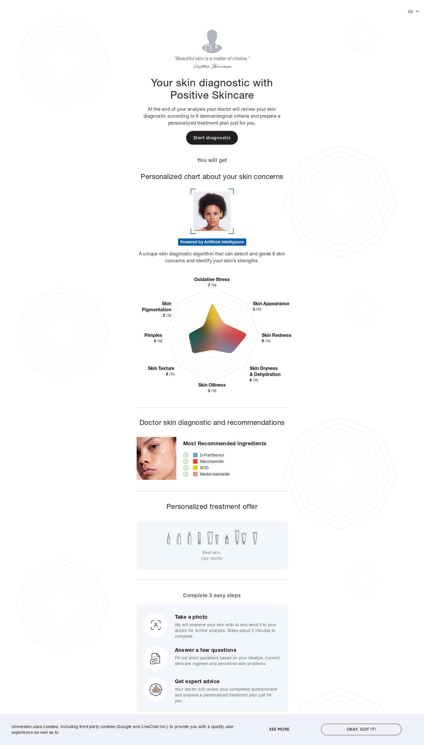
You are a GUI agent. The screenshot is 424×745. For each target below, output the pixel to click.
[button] (413, 11)
